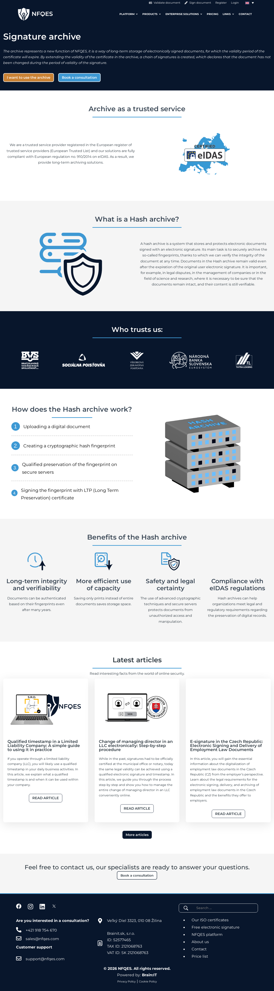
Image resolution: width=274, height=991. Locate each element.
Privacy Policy (126, 981)
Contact (199, 949)
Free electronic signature (216, 927)
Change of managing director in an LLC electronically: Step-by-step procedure (136, 745)
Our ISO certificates (210, 920)
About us (200, 941)
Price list (200, 956)
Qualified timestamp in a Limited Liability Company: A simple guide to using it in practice (43, 745)
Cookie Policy (148, 981)
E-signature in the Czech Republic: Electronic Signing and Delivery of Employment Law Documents (226, 745)
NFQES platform (207, 934)
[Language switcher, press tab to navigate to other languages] (249, 3)
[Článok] (45, 708)
